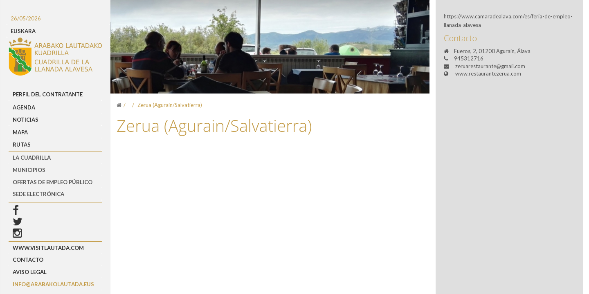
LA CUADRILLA (32, 157)
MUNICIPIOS (29, 170)
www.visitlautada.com (48, 248)
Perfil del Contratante (48, 94)
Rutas (22, 144)
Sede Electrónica (38, 194)
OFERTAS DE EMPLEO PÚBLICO (52, 182)
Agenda (24, 107)
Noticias (25, 119)
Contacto (28, 259)
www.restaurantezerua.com (488, 73)
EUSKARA (23, 31)
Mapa (20, 132)
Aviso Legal (30, 272)
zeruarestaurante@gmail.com (490, 66)
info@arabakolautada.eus (53, 284)
